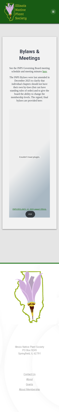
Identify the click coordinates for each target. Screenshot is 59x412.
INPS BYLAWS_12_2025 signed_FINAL (30, 209)
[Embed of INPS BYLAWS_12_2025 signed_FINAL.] (29, 156)
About (29, 379)
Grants (29, 384)
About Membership (29, 389)
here (44, 71)
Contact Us (30, 374)
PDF (30, 214)
